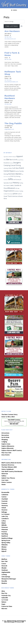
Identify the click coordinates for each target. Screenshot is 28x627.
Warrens (4, 608)
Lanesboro (5, 518)
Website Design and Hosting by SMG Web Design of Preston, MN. (15, 621)
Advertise (4, 473)
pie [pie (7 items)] (12, 193)
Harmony (4, 505)
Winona (3, 549)
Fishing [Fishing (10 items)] (18, 176)
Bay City (4, 593)
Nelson (3, 602)
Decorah (4, 566)
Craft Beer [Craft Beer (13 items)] (15, 168)
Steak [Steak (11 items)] (5, 196)
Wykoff (3, 551)
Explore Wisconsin (7, 448)
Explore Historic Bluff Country (11, 450)
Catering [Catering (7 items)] (6, 168)
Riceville (4, 581)
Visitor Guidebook (7, 469)
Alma (3, 591)
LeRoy (3, 521)
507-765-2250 (8, 80)
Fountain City (6, 595)
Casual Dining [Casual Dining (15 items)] (16, 165)
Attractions (5, 433)
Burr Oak (4, 561)
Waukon (4, 583)
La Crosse (4, 600)
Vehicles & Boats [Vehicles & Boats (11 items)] (17, 196)
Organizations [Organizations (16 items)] (9, 191)
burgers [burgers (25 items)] (17, 162)
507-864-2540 (8, 104)
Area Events (5, 455)
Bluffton (4, 559)
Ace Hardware (12, 31)
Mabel (3, 523)
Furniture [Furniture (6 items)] (6, 179)
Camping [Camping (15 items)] (7, 165)
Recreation (5, 435)
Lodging (4, 442)
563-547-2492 (8, 59)
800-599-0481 (14, 424)
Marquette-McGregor (8, 579)
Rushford (4, 536)
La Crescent (5, 514)
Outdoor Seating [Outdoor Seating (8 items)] (19, 191)
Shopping (4, 439)
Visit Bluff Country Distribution (11, 471)
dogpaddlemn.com (9, 129)
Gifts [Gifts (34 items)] (10, 179)
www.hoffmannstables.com (11, 81)
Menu (15, 10)
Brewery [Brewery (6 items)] (11, 163)
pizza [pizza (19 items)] (15, 193)
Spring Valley (5, 542)
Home (3, 484)
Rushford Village (7, 538)
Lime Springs (5, 577)
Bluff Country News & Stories (11, 463)
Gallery (3, 476)
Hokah (3, 508)
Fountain (4, 501)
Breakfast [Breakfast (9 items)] (6, 163)
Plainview (4, 529)
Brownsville (5, 492)
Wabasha (4, 545)
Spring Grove (5, 540)
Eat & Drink (5, 437)
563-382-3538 (8, 37)
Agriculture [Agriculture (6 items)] (6, 156)
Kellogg (4, 512)
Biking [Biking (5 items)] (18, 159)
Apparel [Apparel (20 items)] (19, 156)
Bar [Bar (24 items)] (7, 159)
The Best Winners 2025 (9, 467)
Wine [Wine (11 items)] (5, 198)
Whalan (3, 547)
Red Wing (4, 534)
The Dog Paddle (13, 123)
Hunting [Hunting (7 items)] (21, 183)
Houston (4, 510)
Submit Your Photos (8, 478)
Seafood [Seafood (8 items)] (19, 193)
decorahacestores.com (10, 39)
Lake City (4, 516)
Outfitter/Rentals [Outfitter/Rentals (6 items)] (7, 193)
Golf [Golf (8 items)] (14, 179)
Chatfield (4, 499)
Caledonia (4, 495)
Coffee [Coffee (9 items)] (10, 168)
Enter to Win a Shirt (8, 417)
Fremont (4, 503)
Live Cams (4, 480)
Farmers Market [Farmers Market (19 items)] (14, 174)
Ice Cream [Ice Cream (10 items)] (7, 185)
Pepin (3, 604)
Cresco (3, 563)
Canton (3, 497)
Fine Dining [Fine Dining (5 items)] (8, 176)
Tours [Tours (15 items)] (10, 196)
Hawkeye (4, 570)
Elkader (4, 568)
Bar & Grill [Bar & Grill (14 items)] (13, 159)
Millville (4, 525)
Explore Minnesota (7, 446)
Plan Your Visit (6, 453)
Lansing (4, 574)
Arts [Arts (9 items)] (5, 159)
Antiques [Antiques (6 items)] (14, 156)
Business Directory (7, 465)
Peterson (4, 527)
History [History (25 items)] (16, 182)
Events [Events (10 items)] (17, 171)
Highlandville (5, 572)
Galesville (4, 598)
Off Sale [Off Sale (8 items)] (17, 188)
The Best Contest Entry (9, 414)
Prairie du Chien (6, 606)
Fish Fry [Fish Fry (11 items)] (13, 176)
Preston (4, 532)
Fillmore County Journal (18, 425)
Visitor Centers (6, 482)
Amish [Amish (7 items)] (10, 156)
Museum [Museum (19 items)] (11, 188)
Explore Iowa (5, 444)
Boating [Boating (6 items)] (21, 159)
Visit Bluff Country (14, 4)
